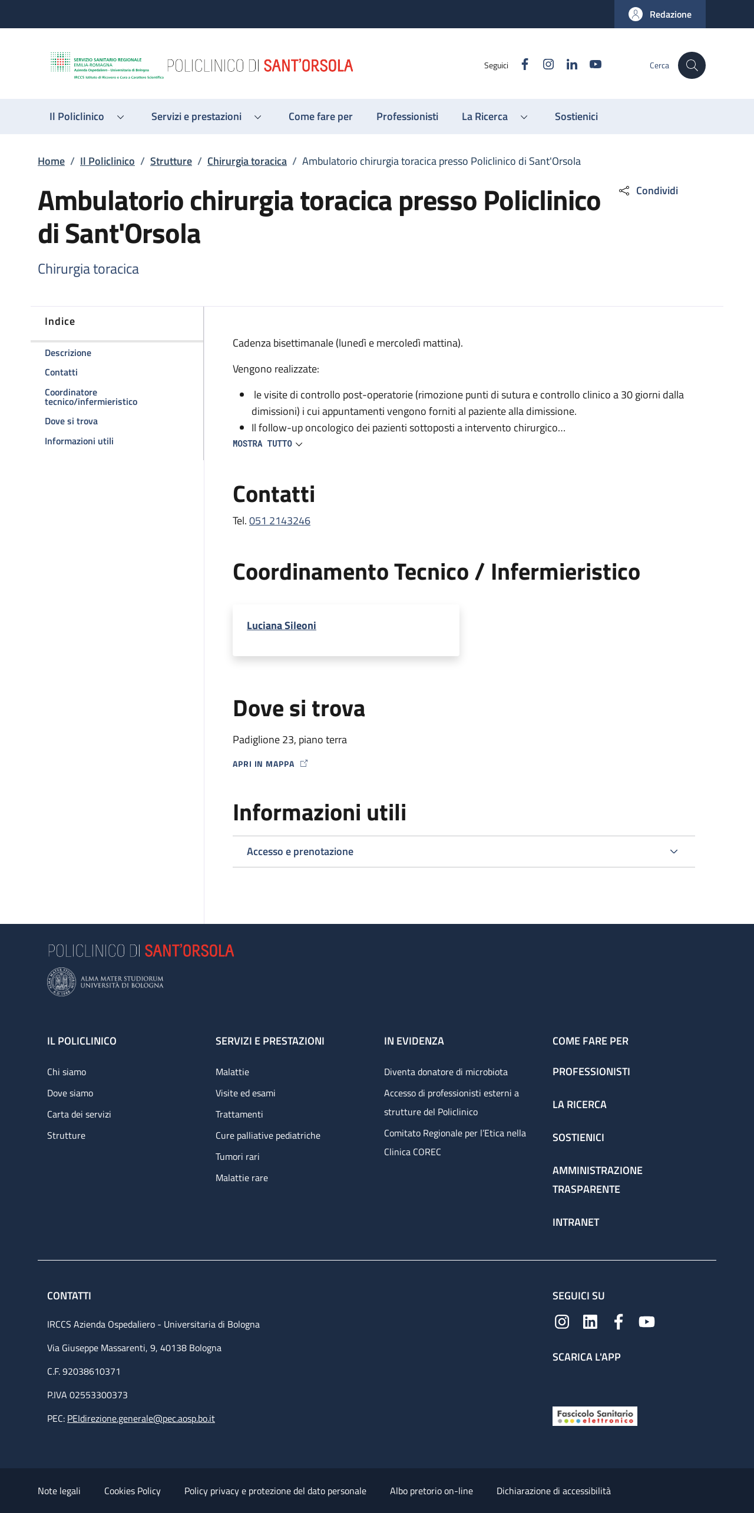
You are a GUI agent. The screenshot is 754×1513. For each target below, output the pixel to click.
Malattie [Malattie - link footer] (232, 1072)
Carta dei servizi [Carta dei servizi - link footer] (79, 1114)
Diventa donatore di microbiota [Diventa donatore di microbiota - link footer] (446, 1072)
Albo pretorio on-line (431, 1491)
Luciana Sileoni (281, 625)
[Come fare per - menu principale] (321, 116)
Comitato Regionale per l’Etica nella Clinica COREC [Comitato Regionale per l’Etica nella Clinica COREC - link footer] (455, 1142)
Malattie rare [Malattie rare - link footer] (242, 1178)
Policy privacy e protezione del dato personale (275, 1491)
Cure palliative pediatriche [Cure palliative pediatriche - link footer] (268, 1135)
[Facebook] (519, 65)
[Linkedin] (566, 65)
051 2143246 (279, 520)
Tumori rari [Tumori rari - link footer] (238, 1156)
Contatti (70, 1295)
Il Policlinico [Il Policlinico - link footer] (82, 1041)
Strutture (171, 161)
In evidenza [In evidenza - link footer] (414, 1041)
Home (51, 161)
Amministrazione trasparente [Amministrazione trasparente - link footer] (598, 1179)
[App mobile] (562, 1381)
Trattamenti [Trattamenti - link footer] (239, 1114)
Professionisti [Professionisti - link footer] (591, 1071)
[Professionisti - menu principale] (407, 116)
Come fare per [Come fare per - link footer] (591, 1041)
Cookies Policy (132, 1491)
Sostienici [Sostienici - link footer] (578, 1137)
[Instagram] (542, 65)
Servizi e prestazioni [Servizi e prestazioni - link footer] (270, 1041)
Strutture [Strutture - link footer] (66, 1135)
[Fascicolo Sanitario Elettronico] (595, 1415)
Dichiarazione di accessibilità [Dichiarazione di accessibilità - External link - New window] (554, 1491)
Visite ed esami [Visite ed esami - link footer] (246, 1093)
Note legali (59, 1491)
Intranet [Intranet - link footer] (576, 1222)
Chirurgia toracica (247, 161)
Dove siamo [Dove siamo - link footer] (70, 1093)
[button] (660, 14)
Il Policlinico (107, 161)
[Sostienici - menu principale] (576, 116)
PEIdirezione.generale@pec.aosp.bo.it (141, 1418)
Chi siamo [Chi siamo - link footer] (66, 1072)
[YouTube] (589, 65)
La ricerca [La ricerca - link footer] (580, 1104)
